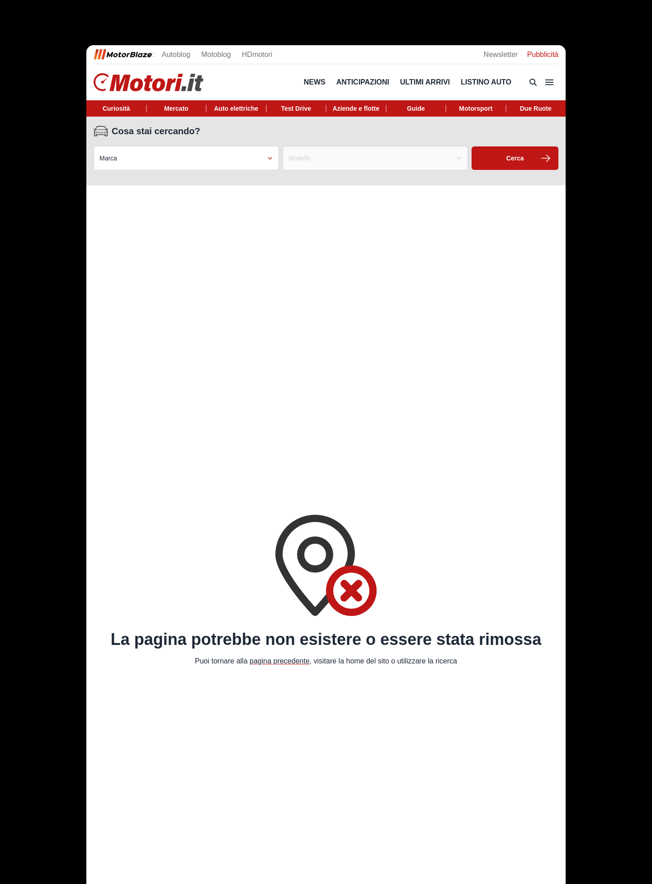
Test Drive (296, 108)
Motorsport (475, 108)
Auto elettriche (236, 108)
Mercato (176, 108)
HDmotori (257, 54)
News (315, 82)
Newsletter (502, 54)
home (355, 661)
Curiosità (116, 108)
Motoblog (216, 54)
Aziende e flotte (356, 108)
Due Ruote (536, 108)
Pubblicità (542, 54)
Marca (186, 158)
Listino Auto (486, 82)
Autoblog (176, 54)
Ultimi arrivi (425, 82)
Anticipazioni (362, 82)
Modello (375, 158)
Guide (416, 108)
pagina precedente (280, 661)
